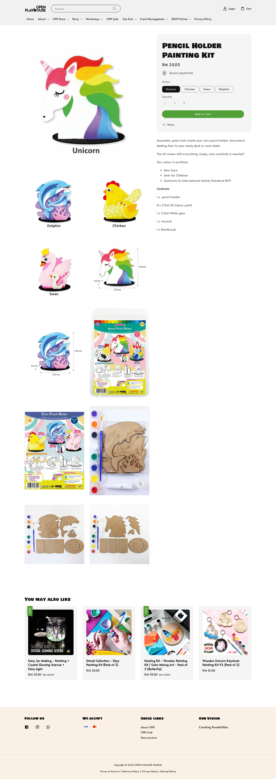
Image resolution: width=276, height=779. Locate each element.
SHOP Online (180, 19)
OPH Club (147, 732)
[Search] (114, 8)
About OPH (148, 727)
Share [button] (168, 124)
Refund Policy (168, 771)
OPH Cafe (112, 19)
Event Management (152, 19)
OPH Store (59, 19)
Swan (207, 89)
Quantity (167, 96)
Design (166, 81)
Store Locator (149, 737)
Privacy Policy (202, 19)
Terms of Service (110, 771)
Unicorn (171, 89)
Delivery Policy (130, 771)
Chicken (190, 89)
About (42, 19)
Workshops (93, 19)
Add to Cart (203, 114)
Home (30, 19)
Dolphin (224, 89)
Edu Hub (128, 19)
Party (75, 19)
